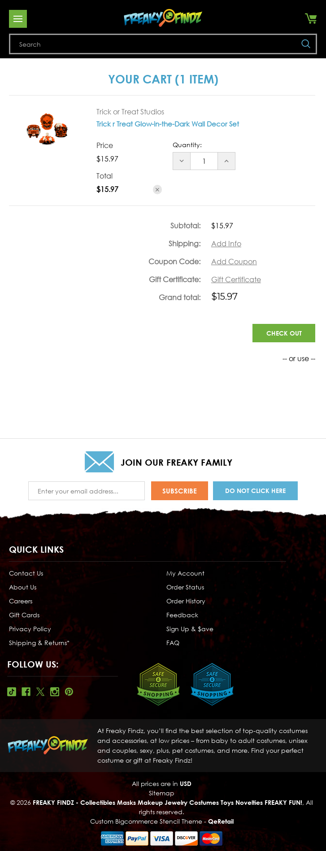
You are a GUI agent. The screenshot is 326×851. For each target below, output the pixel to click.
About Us (22, 585)
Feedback (182, 613)
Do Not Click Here (255, 490)
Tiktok (11, 690)
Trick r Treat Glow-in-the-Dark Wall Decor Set (167, 124)
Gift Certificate (236, 279)
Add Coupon (234, 261)
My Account (185, 572)
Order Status (185, 585)
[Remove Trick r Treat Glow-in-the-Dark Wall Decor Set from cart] (157, 189)
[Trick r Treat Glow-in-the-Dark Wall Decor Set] (204, 161)
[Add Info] (226, 243)
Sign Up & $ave (189, 627)
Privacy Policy (30, 627)
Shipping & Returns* (39, 641)
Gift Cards (24, 613)
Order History (185, 599)
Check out (284, 333)
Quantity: (187, 144)
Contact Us (26, 572)
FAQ (172, 641)
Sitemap (161, 791)
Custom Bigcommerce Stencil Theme (146, 820)
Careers (20, 599)
